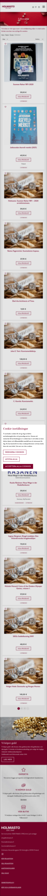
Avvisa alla (11, 459)
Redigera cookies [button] (14, 452)
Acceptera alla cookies (18, 466)
